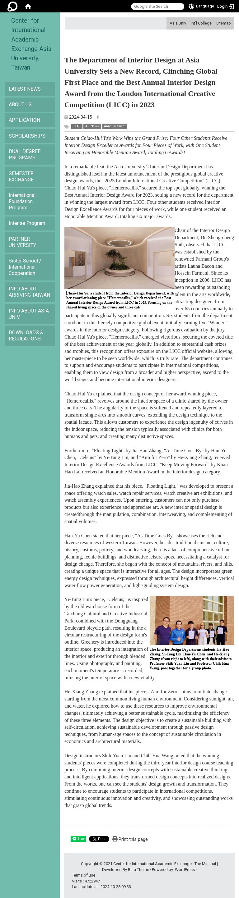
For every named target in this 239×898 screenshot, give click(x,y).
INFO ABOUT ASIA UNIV (29, 314)
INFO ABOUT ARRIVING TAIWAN (29, 292)
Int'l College (201, 23)
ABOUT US (20, 104)
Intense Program (27, 223)
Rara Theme (138, 869)
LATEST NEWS (25, 89)
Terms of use (83, 875)
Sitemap (223, 23)
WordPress (185, 869)
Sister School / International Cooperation (25, 267)
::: (167, 23)
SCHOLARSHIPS (27, 136)
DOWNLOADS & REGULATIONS (26, 336)
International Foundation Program (22, 201)
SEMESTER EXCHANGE (21, 177)
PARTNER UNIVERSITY (22, 242)
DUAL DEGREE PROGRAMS (24, 154)
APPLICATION (24, 120)
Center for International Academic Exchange (152, 863)
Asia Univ (178, 23)
